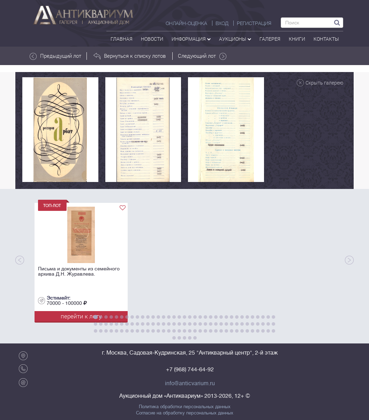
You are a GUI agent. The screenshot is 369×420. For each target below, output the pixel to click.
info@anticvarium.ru (190, 383)
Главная (122, 38)
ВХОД (222, 23)
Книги (297, 38)
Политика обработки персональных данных (185, 407)
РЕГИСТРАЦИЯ (254, 23)
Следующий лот (202, 56)
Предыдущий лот (55, 56)
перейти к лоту (81, 316)
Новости (152, 38)
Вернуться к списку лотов (129, 56)
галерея (269, 38)
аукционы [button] (235, 38)
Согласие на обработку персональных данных (184, 413)
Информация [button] (191, 38)
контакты (326, 38)
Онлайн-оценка (186, 23)
